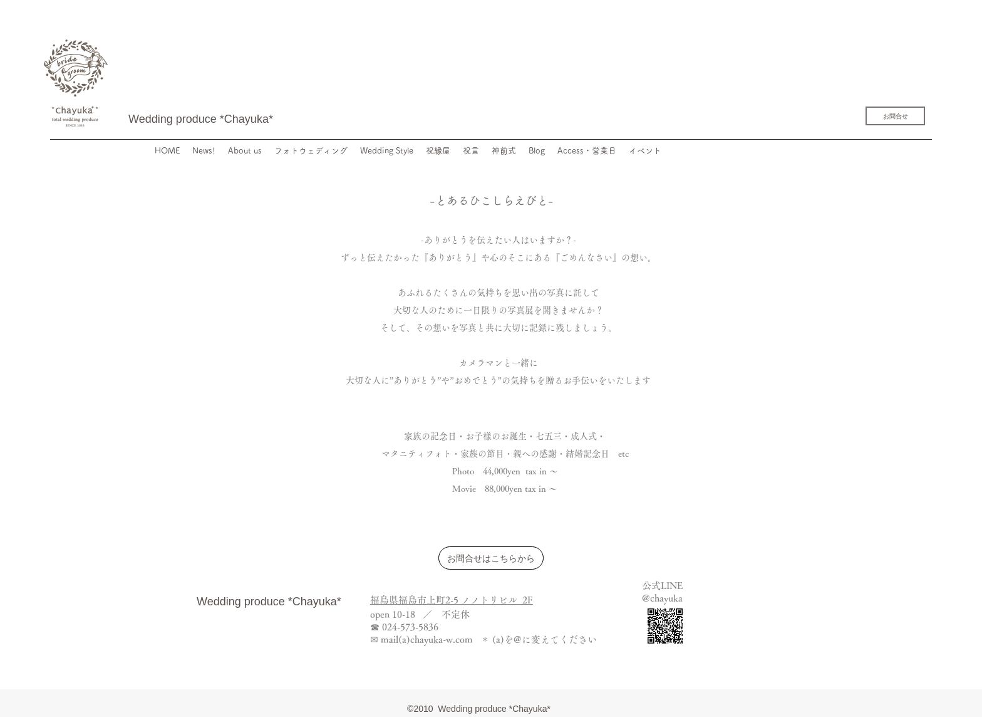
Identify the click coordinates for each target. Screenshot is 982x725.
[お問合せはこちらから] (491, 558)
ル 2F (520, 600)
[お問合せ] (895, 116)
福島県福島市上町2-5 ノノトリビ (439, 600)
